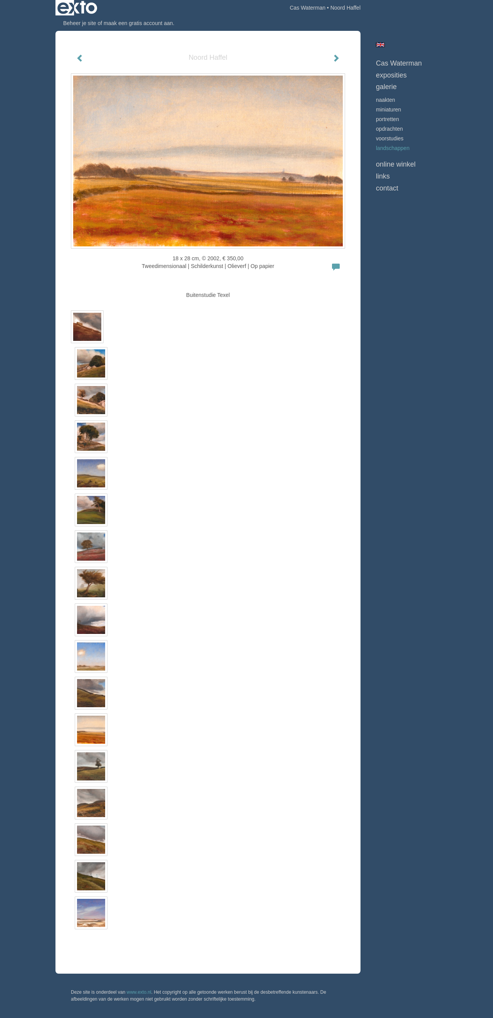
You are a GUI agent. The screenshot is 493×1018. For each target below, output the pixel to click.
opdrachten (389, 129)
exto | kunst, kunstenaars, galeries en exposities (77, 7)
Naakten (385, 100)
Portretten (387, 119)
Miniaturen (388, 109)
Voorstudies (390, 138)
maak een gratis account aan (138, 23)
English (380, 44)
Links (383, 176)
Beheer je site (79, 23)
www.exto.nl (139, 992)
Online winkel (396, 164)
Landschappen (392, 148)
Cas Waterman (307, 8)
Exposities (391, 75)
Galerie (386, 87)
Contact (387, 188)
